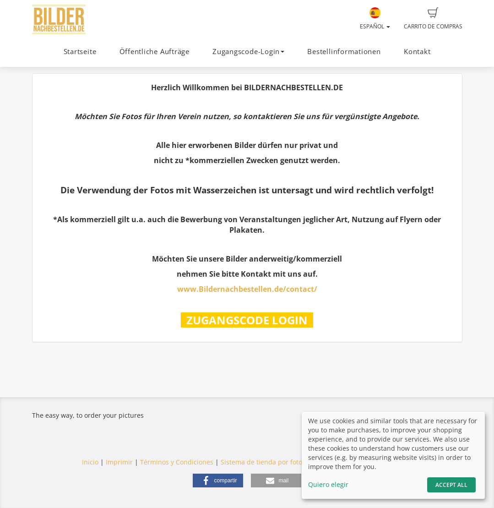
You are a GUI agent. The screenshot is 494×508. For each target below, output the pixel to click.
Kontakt (417, 51)
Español (375, 18)
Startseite (80, 51)
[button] (218, 480)
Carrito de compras (433, 18)
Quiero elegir (328, 484)
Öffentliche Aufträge (154, 51)
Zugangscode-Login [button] (248, 51)
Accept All (451, 485)
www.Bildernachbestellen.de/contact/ (247, 289)
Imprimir (119, 462)
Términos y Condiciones (176, 462)
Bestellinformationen (343, 51)
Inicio (90, 462)
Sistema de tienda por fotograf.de (272, 462)
